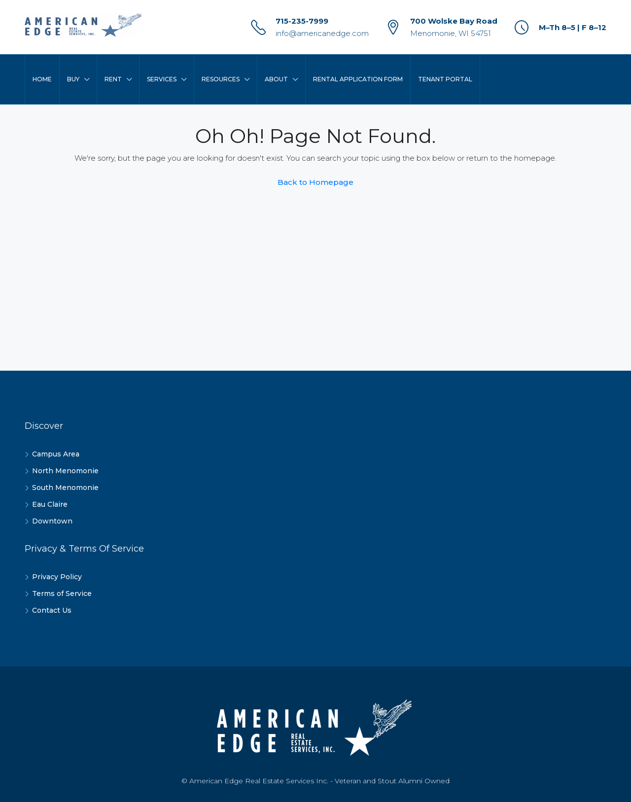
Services (161, 79)
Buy (73, 79)
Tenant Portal (445, 79)
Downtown (52, 521)
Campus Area (55, 454)
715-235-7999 (302, 21)
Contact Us (51, 610)
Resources (221, 79)
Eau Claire (50, 504)
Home (42, 79)
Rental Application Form (358, 79)
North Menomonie (65, 470)
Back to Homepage (315, 182)
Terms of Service (62, 593)
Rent (113, 79)
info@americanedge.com (322, 33)
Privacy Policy (57, 576)
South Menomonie (65, 487)
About (276, 79)
